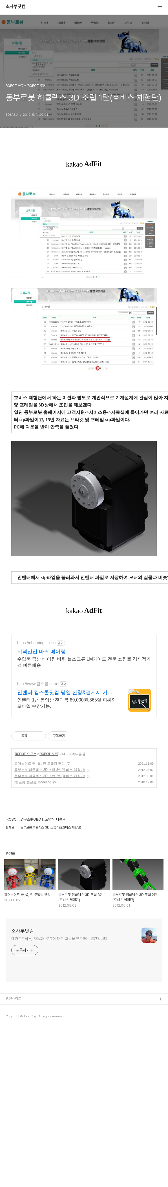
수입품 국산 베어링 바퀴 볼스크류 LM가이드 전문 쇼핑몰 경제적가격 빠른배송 (84, 820)
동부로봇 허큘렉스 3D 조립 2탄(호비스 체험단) (49, 934)
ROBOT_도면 (48, 912)
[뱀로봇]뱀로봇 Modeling (32, 940)
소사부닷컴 (15, 6)
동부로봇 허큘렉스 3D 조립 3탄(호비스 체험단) (49, 928)
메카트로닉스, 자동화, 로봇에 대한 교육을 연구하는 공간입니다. (60, 1096)
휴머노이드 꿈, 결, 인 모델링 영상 (39, 922)
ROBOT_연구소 (25, 912)
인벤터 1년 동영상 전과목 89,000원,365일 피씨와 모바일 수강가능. (66, 861)
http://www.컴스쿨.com (37, 842)
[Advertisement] (84, 221)
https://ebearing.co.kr (35, 801)
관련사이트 (13, 1157)
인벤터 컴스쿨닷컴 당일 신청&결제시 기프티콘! (64, 851)
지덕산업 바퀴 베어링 (41, 809)
